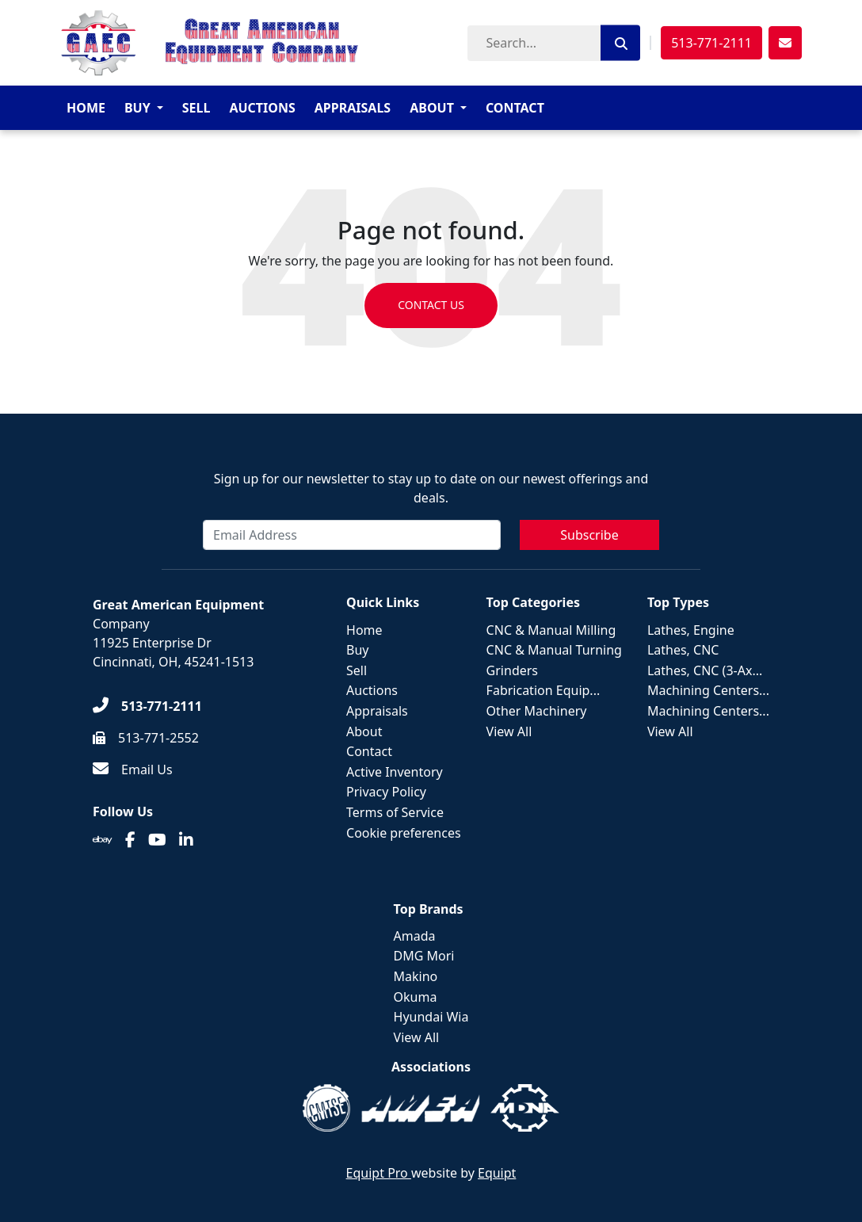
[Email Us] (133, 769)
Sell (196, 107)
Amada (415, 936)
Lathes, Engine (690, 630)
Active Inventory (394, 772)
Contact (515, 107)
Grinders (512, 670)
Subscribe (589, 535)
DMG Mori (424, 955)
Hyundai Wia (431, 1016)
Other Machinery (536, 711)
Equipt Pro (378, 1173)
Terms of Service (395, 812)
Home (86, 107)
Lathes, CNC (683, 650)
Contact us (431, 305)
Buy (137, 107)
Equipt (497, 1173)
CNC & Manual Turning (554, 650)
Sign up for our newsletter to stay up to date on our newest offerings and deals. (431, 488)
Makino (416, 976)
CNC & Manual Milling (551, 630)
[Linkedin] (186, 840)
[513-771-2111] (147, 706)
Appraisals (353, 107)
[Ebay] (103, 840)
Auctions (262, 107)
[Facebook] (130, 840)
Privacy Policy (386, 791)
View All (509, 731)
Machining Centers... (708, 690)
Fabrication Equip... (543, 690)
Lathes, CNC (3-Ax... (704, 670)
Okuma (415, 997)
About (432, 107)
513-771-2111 (711, 43)
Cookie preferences (403, 833)
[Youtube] (157, 840)
